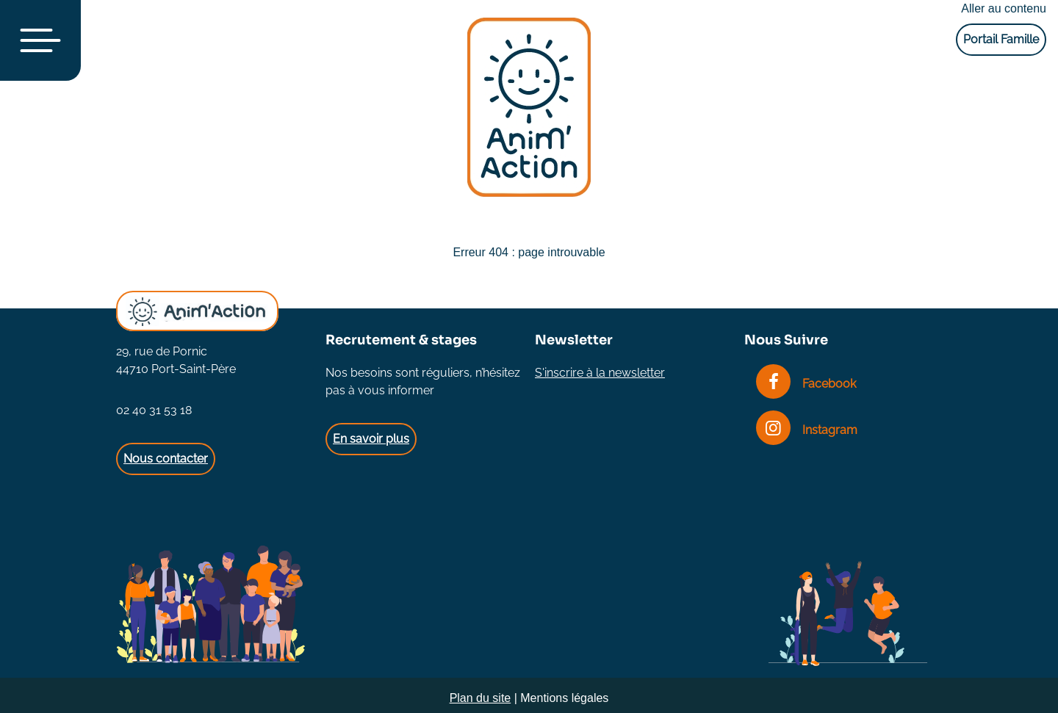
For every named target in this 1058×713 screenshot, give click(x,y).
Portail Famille (1001, 39)
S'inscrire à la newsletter (600, 373)
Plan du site (480, 698)
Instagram (806, 430)
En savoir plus (371, 439)
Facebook (806, 384)
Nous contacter (165, 459)
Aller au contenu (1003, 8)
